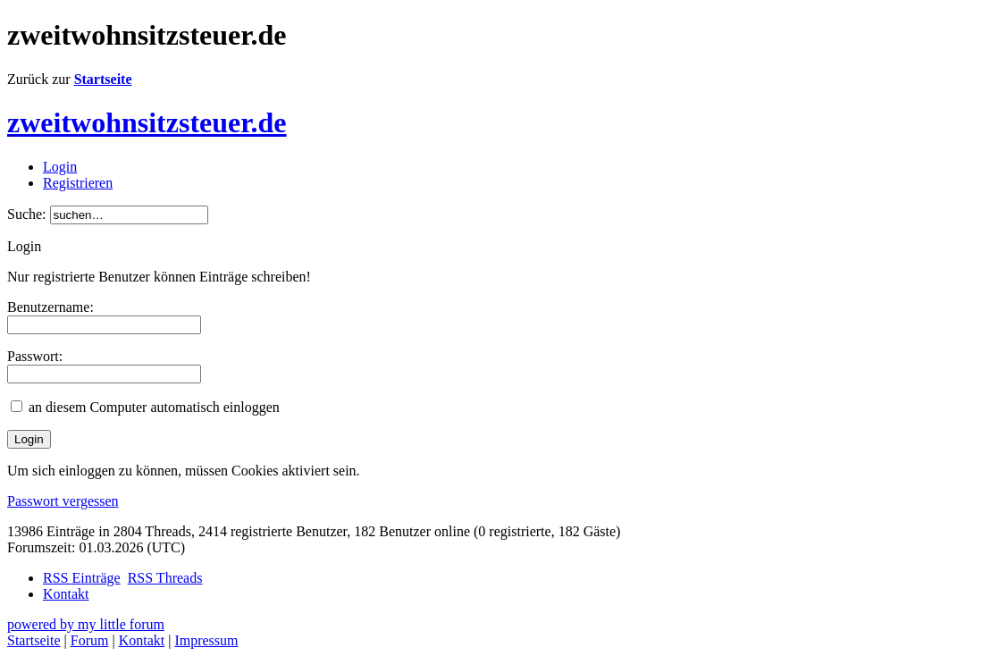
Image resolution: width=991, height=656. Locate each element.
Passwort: (35, 356)
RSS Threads (165, 577)
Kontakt (66, 593)
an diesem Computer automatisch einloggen (154, 407)
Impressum (206, 640)
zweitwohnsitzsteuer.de (147, 122)
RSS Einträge (82, 577)
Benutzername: (50, 307)
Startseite (103, 79)
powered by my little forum (85, 624)
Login (60, 166)
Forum (90, 640)
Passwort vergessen (63, 501)
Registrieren (78, 182)
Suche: (26, 214)
